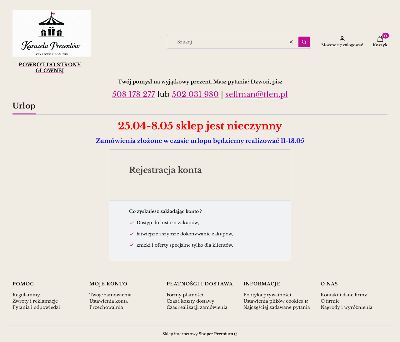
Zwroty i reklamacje (35, 301)
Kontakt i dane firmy (344, 295)
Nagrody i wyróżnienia (346, 307)
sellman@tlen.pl (256, 94)
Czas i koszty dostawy (190, 301)
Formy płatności (185, 295)
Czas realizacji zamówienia (197, 307)
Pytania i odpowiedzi (36, 307)
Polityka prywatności (267, 295)
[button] (304, 42)
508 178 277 (133, 94)
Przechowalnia (106, 307)
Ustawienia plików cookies (273, 301)
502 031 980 (195, 94)
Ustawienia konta (108, 301)
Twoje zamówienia (110, 295)
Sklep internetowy (197, 333)
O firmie (330, 301)
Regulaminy (26, 295)
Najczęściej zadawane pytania (276, 307)
